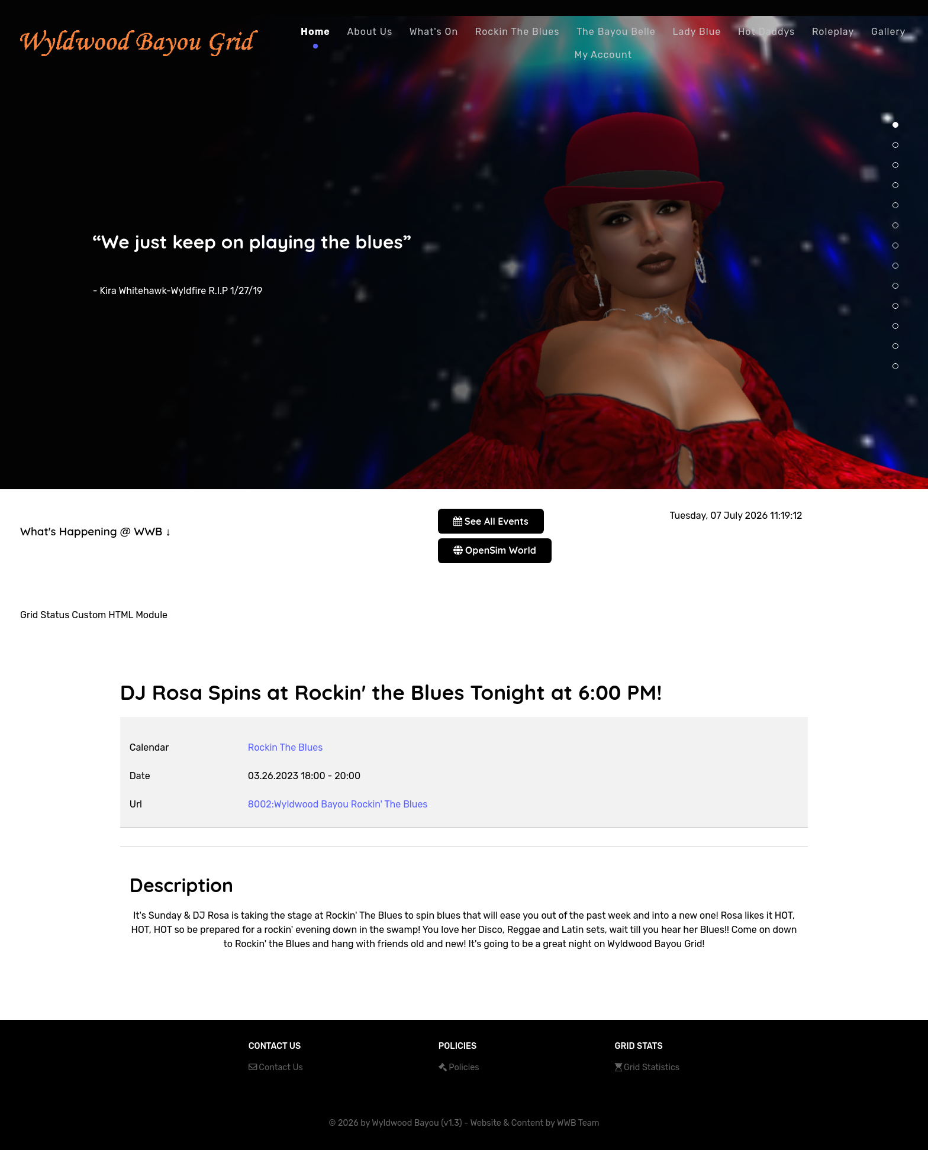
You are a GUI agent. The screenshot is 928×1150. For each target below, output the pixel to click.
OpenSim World (494, 550)
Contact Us (281, 1067)
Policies (464, 1067)
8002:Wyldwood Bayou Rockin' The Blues (338, 804)
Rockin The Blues (285, 747)
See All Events (491, 521)
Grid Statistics (651, 1067)
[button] (895, 125)
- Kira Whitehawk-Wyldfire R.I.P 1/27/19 (178, 290)
